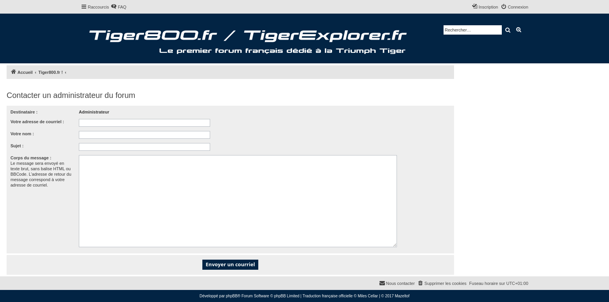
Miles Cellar (368, 296)
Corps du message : (30, 157)
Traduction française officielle (328, 296)
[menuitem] (118, 7)
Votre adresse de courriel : (37, 121)
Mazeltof (402, 296)
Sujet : (17, 145)
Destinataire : (24, 112)
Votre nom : (22, 133)
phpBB (232, 296)
